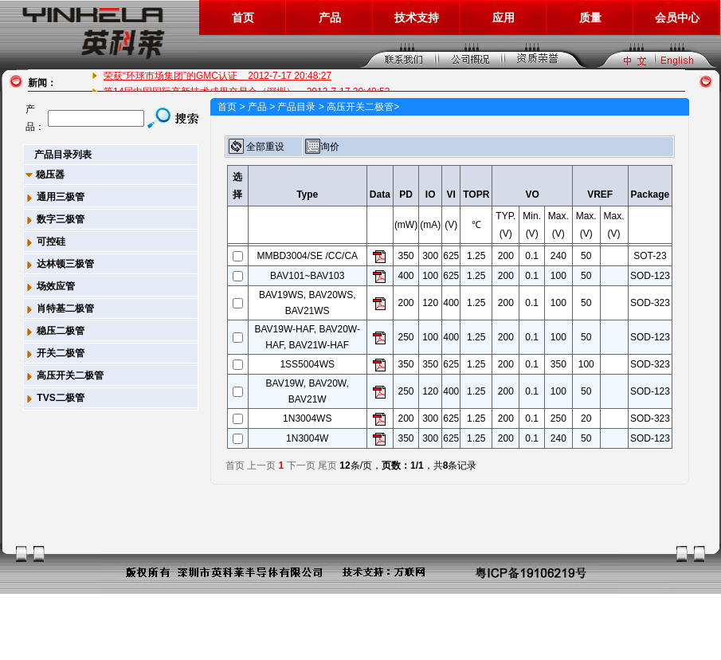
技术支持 (416, 17)
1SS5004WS (307, 364)
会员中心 (677, 17)
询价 (322, 146)
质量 (590, 17)
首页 (243, 17)
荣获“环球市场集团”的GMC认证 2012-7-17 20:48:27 (217, 75)
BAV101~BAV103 (307, 275)
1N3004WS (307, 418)
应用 (503, 17)
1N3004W (307, 438)
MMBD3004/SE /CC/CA (307, 255)
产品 (330, 17)
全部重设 (256, 146)
